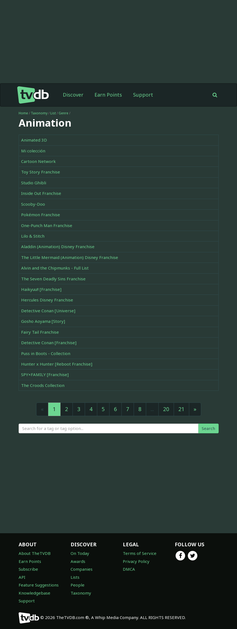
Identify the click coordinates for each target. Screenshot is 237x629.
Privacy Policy (136, 561)
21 (181, 409)
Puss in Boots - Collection (45, 353)
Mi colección (33, 151)
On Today (80, 553)
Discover (73, 94)
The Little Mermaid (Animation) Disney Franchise (69, 257)
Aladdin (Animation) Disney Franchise (57, 246)
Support (143, 94)
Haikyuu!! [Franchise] (41, 289)
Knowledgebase (34, 593)
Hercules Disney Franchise (47, 300)
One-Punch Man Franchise (46, 225)
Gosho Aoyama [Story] (43, 321)
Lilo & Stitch (32, 236)
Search (208, 428)
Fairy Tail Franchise (40, 332)
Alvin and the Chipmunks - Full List (55, 268)
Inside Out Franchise (41, 193)
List (53, 113)
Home (23, 113)
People (77, 585)
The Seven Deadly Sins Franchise (53, 278)
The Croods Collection (42, 385)
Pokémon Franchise (40, 214)
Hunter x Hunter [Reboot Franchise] (56, 364)
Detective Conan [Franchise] (48, 342)
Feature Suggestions (39, 585)
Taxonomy (39, 113)
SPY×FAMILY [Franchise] (45, 374)
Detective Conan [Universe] (48, 310)
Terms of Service (139, 553)
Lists (75, 577)
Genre (63, 113)
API (22, 577)
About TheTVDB (35, 553)
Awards (78, 561)
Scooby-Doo (33, 204)
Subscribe (28, 569)
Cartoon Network (38, 161)
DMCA (129, 569)
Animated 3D (34, 140)
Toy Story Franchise (40, 172)
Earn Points (108, 94)
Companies (82, 569)
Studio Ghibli (33, 182)
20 (166, 409)
